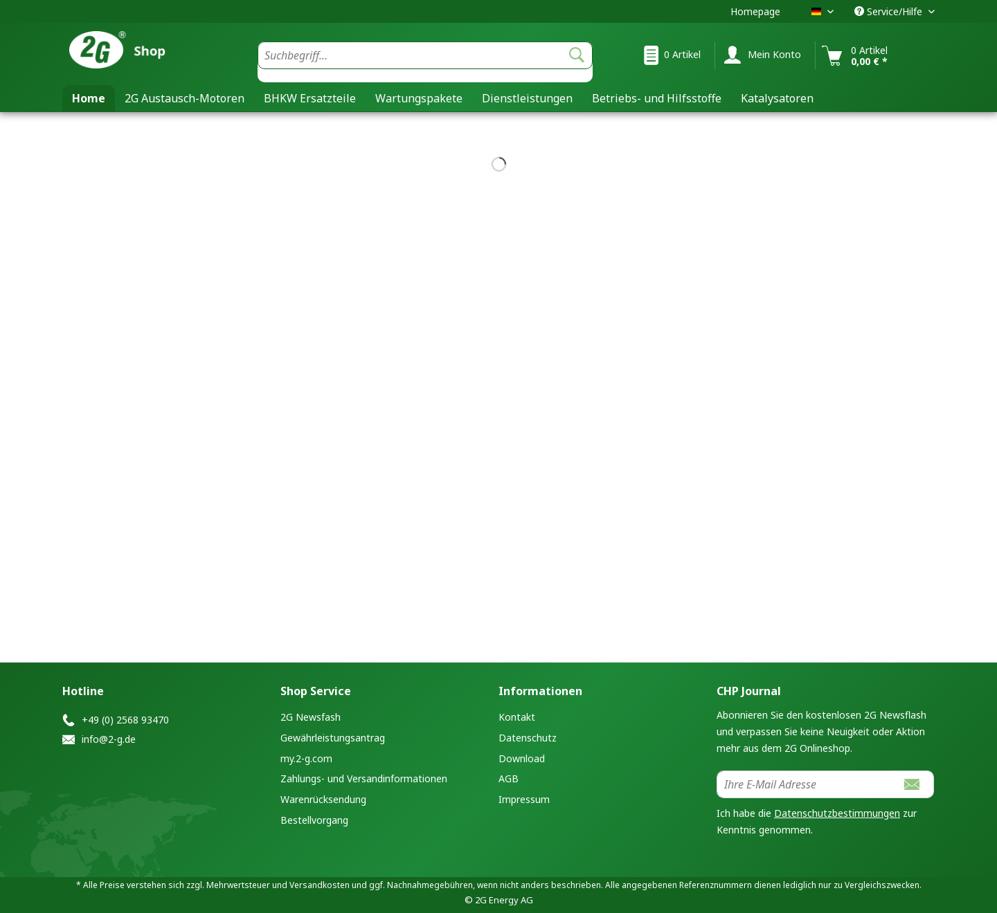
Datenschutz (527, 737)
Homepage (755, 11)
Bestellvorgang (314, 820)
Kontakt (516, 716)
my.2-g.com (306, 758)
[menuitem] (425, 62)
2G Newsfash (310, 716)
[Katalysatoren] (777, 98)
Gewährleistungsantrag (332, 737)
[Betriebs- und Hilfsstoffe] (656, 98)
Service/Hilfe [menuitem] (889, 11)
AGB (508, 778)
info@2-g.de (109, 739)
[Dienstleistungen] (527, 98)
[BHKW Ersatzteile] (310, 98)
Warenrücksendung (323, 799)
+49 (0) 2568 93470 (125, 719)
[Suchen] (577, 55)
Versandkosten (319, 885)
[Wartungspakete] (419, 98)
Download (521, 758)
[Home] (88, 98)
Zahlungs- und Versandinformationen (363, 778)
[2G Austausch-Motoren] (184, 98)
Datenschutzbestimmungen (837, 813)
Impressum (524, 799)
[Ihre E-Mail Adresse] (804, 784)
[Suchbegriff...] (425, 55)
